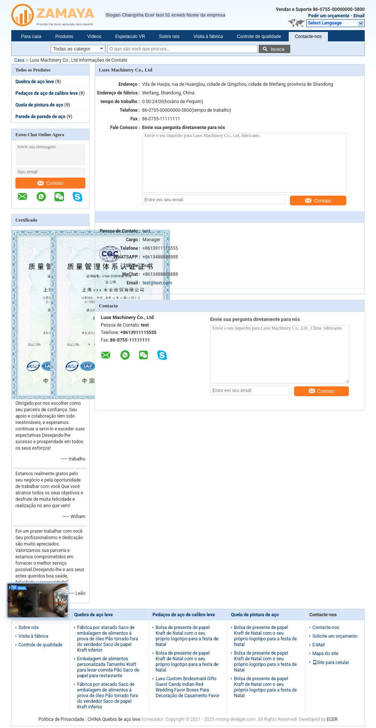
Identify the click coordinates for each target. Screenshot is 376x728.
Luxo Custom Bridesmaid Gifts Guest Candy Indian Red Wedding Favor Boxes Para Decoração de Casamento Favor (188, 687)
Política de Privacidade (61, 719)
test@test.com (157, 283)
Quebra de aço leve (34, 81)
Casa (19, 60)
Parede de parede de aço (40, 116)
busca (278, 49)
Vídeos (94, 36)
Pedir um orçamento (329, 15)
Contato (50, 183)
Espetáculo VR (130, 36)
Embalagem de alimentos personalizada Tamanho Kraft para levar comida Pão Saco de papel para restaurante (108, 667)
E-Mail (318, 644)
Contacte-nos (308, 36)
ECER (332, 719)
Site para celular (330, 662)
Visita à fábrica (208, 36)
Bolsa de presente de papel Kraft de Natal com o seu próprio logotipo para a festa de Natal (187, 636)
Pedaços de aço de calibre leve (46, 93)
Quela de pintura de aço (39, 105)
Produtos (64, 36)
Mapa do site (325, 653)
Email (359, 15)
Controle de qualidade (259, 36)
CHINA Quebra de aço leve (114, 719)
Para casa (31, 36)
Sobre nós (169, 36)
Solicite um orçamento (335, 636)
